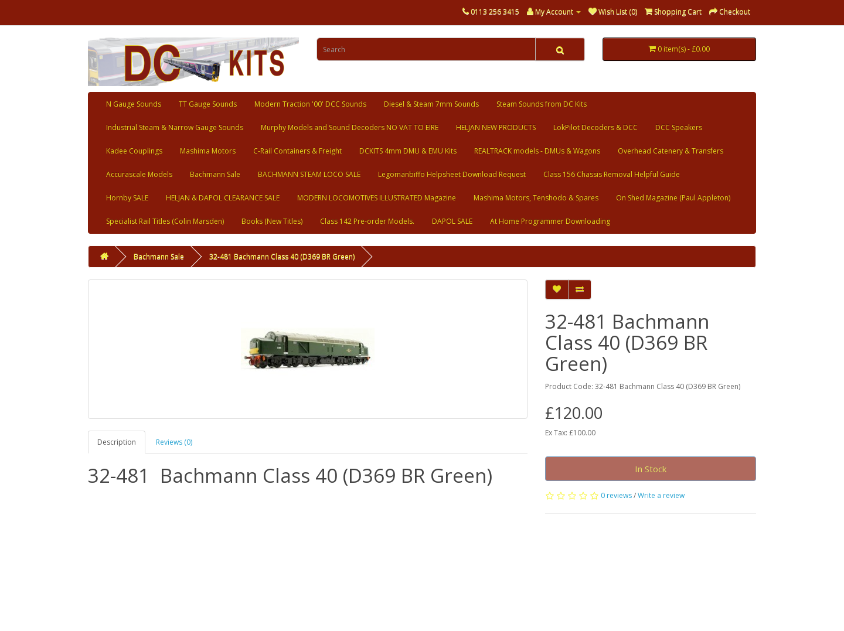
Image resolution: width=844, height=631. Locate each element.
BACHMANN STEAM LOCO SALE (309, 174)
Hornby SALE (127, 198)
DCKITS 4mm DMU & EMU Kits (408, 151)
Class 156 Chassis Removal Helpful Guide (611, 174)
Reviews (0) (174, 442)
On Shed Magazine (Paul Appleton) (673, 198)
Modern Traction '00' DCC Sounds (310, 104)
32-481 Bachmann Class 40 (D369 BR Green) (282, 256)
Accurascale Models (139, 174)
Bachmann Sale (215, 174)
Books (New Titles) (271, 221)
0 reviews (616, 495)
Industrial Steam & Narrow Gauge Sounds (174, 127)
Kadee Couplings (134, 151)
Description (116, 442)
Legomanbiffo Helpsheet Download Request (452, 174)
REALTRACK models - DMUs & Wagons (537, 151)
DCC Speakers (678, 127)
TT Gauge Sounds (208, 104)
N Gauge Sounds (133, 104)
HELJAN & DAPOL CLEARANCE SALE (223, 198)
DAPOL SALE (452, 221)
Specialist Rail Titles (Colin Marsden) (165, 221)
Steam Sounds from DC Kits (541, 104)
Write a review (661, 495)
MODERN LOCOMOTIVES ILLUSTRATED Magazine (376, 198)
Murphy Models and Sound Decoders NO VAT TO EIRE (349, 127)
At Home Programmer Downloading (550, 221)
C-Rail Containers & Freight (297, 151)
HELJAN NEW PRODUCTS (496, 127)
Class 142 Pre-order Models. (367, 221)
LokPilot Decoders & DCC (595, 127)
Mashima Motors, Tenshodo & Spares (536, 198)
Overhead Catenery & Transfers (670, 151)
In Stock (650, 469)
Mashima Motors (208, 151)
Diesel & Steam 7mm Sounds (431, 104)
